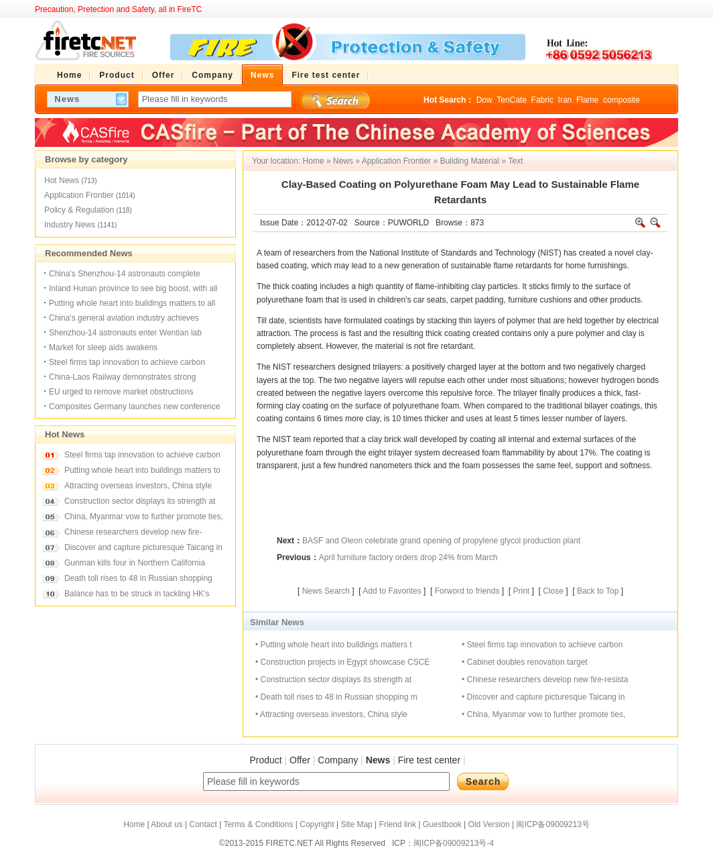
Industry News (69, 224)
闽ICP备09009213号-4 (453, 843)
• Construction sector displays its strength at (333, 679)
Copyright (317, 824)
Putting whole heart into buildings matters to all (132, 303)
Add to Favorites (392, 591)
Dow (484, 100)
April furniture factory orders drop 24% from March (408, 557)
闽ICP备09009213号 (552, 824)
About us (166, 824)
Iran (565, 100)
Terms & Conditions (258, 824)
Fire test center (429, 760)
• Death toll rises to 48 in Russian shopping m (336, 697)
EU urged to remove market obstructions (121, 391)
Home (313, 161)
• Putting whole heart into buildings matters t (333, 644)
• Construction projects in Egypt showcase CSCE (342, 662)
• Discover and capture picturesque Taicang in (543, 697)
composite (621, 100)
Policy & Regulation (79, 210)
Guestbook (442, 824)
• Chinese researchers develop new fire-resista (545, 679)
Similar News (277, 622)
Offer (299, 760)
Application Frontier (78, 195)
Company (338, 760)
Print (521, 591)
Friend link (397, 824)
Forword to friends (467, 591)
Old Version (489, 824)
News (343, 161)
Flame (587, 100)
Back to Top (598, 591)
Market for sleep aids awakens (103, 347)
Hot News (61, 180)
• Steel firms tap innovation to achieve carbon (542, 644)
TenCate (512, 100)
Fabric (542, 100)
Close (553, 591)
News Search (326, 591)
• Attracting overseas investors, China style (331, 714)
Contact (202, 824)
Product (265, 760)
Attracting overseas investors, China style (138, 485)
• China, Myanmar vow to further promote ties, (543, 714)
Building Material (469, 161)
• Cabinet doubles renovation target (525, 662)
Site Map (356, 824)
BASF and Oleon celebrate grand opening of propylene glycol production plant (441, 540)
